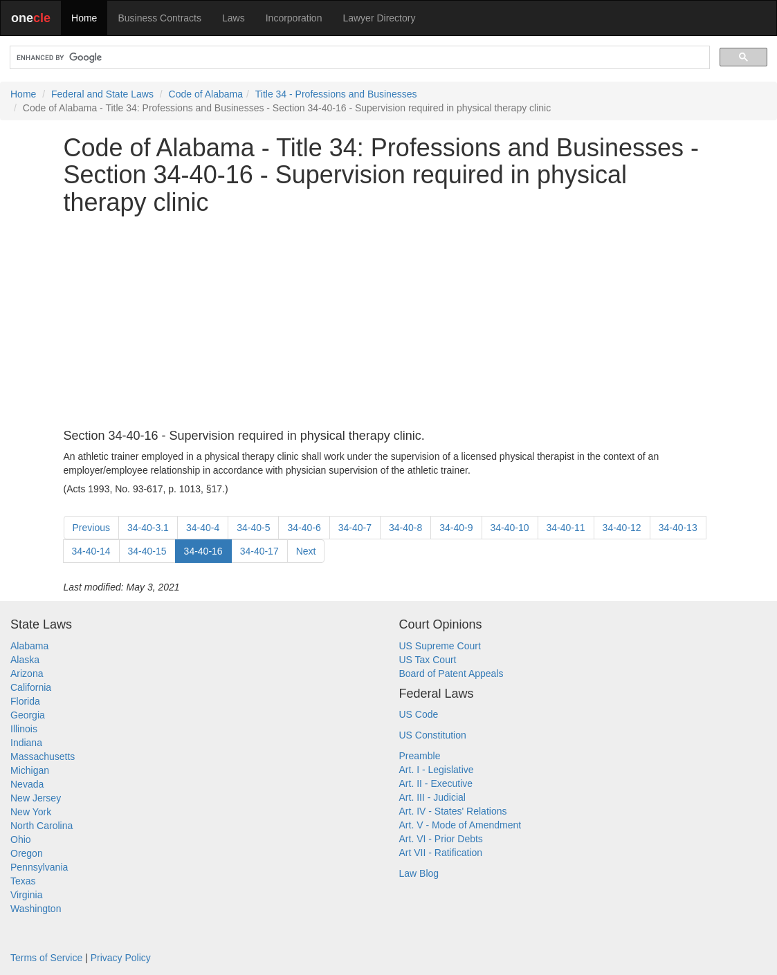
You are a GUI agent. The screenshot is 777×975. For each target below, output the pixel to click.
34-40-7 (355, 527)
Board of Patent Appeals (451, 673)
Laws (233, 18)
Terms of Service (46, 957)
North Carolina (41, 825)
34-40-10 (510, 527)
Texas (23, 880)
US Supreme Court (440, 645)
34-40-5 (253, 527)
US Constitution (432, 735)
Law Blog (419, 873)
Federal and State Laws (102, 94)
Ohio (20, 839)
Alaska (24, 659)
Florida (25, 701)
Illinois (23, 728)
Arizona (26, 673)
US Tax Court (428, 659)
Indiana (26, 742)
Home (84, 18)
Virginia (26, 894)
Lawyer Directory (378, 18)
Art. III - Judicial (432, 797)
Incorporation (294, 18)
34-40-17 (259, 551)
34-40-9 (456, 527)
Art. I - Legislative (436, 769)
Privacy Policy (121, 957)
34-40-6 (303, 527)
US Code (419, 714)
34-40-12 (622, 527)
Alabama (29, 645)
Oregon (26, 853)
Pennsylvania (39, 867)
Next (306, 551)
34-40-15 (147, 551)
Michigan (29, 770)
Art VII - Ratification (441, 852)
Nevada (27, 784)
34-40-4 (202, 527)
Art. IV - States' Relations (453, 811)
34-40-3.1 (148, 527)
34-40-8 (405, 527)
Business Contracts (159, 18)
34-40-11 (566, 527)
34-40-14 (91, 551)
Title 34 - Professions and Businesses (336, 94)
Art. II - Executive (436, 783)
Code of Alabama (206, 94)
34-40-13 (678, 527)
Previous (91, 527)
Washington (35, 908)
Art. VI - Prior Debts (441, 838)
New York (30, 811)
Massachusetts (42, 756)
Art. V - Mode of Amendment (460, 824)
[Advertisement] (389, 323)
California (30, 687)
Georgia (27, 715)
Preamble (420, 755)
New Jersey (35, 798)
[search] (358, 58)
